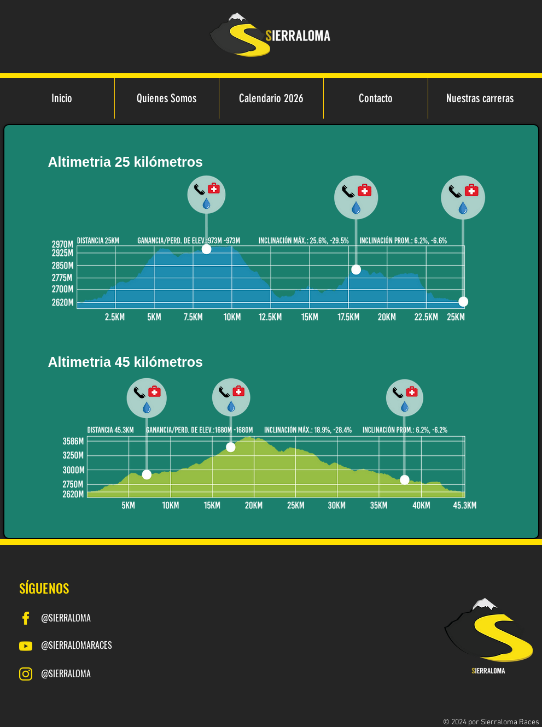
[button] (480, 98)
